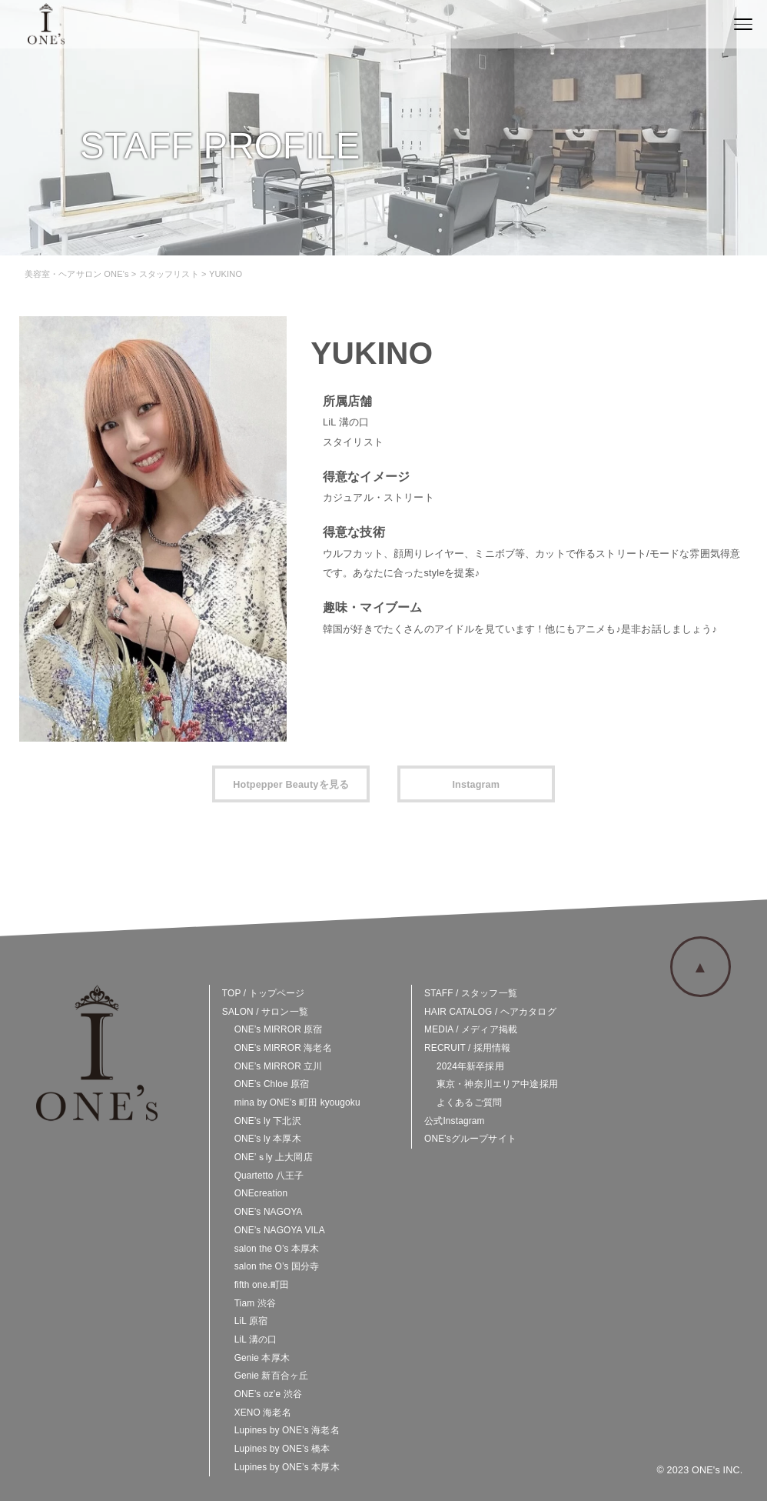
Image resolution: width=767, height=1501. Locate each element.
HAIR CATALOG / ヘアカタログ (490, 1011)
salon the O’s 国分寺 (277, 1266)
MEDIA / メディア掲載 (470, 1029)
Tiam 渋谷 (255, 1303)
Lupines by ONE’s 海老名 (287, 1430)
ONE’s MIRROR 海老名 (283, 1047)
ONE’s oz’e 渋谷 (268, 1394)
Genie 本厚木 (262, 1358)
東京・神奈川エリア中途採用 (497, 1084)
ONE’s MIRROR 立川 (278, 1066)
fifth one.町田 (261, 1284)
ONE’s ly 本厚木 (267, 1138)
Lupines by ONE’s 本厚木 (287, 1467)
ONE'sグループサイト (470, 1138)
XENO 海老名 (262, 1412)
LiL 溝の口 (255, 1339)
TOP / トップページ (263, 993)
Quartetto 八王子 (269, 1175)
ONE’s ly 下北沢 (267, 1121)
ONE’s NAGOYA (268, 1211)
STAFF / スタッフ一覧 (470, 993)
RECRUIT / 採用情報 (467, 1047)
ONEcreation (261, 1193)
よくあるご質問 (469, 1102)
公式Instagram (454, 1121)
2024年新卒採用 (470, 1066)
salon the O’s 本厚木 (277, 1248)
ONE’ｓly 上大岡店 (273, 1157)
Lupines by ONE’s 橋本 (282, 1448)
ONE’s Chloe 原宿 (272, 1084)
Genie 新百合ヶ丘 (271, 1375)
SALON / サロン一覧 (265, 1011)
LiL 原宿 (251, 1321)
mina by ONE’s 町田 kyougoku (297, 1102)
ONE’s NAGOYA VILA (279, 1230)
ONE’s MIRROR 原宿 (278, 1029)
